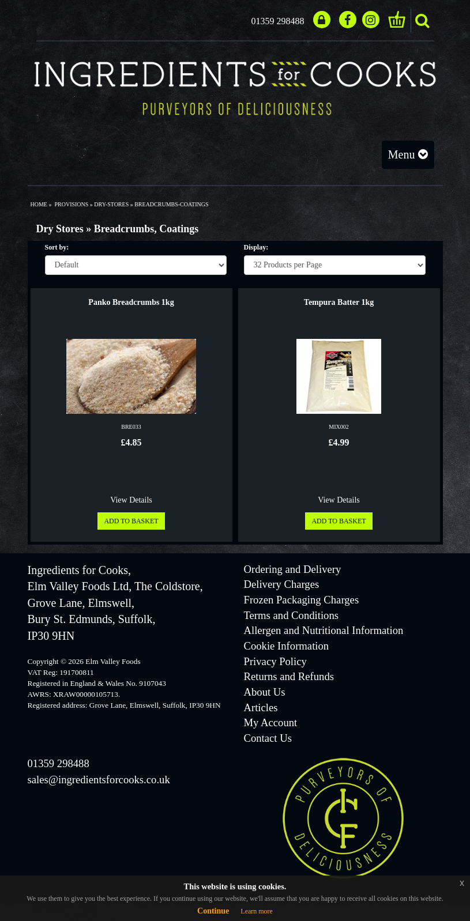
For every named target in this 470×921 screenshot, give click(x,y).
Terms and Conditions (291, 615)
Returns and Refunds (289, 676)
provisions (71, 204)
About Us (264, 692)
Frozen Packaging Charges (301, 600)
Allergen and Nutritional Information (324, 630)
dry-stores (111, 204)
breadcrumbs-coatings (171, 204)
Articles (261, 707)
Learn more (256, 911)
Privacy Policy (275, 661)
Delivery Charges (281, 584)
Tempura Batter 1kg (339, 302)
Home (39, 204)
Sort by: (57, 247)
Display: (256, 247)
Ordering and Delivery (292, 569)
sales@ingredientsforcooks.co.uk (99, 779)
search (422, 20)
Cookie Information (286, 646)
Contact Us (268, 738)
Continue (213, 911)
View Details (131, 500)
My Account (271, 722)
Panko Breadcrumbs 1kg (131, 302)
